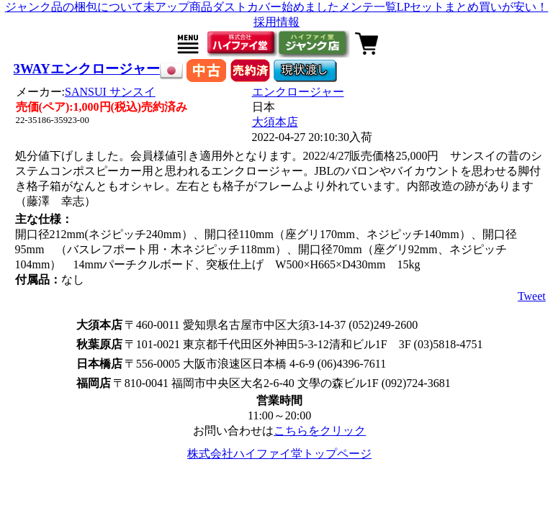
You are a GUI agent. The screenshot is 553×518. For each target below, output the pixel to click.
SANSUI (110, 92)
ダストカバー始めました (275, 7)
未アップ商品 (177, 7)
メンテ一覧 (368, 7)
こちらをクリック (320, 430)
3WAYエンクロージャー (87, 68)
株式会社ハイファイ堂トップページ (279, 453)
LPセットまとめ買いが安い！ (473, 7)
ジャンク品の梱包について (74, 7)
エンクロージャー (298, 92)
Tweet (532, 296)
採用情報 (276, 22)
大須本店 (275, 122)
